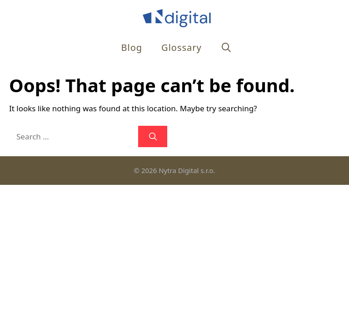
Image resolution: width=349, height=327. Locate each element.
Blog (132, 47)
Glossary (181, 47)
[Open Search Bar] (226, 47)
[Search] (152, 137)
